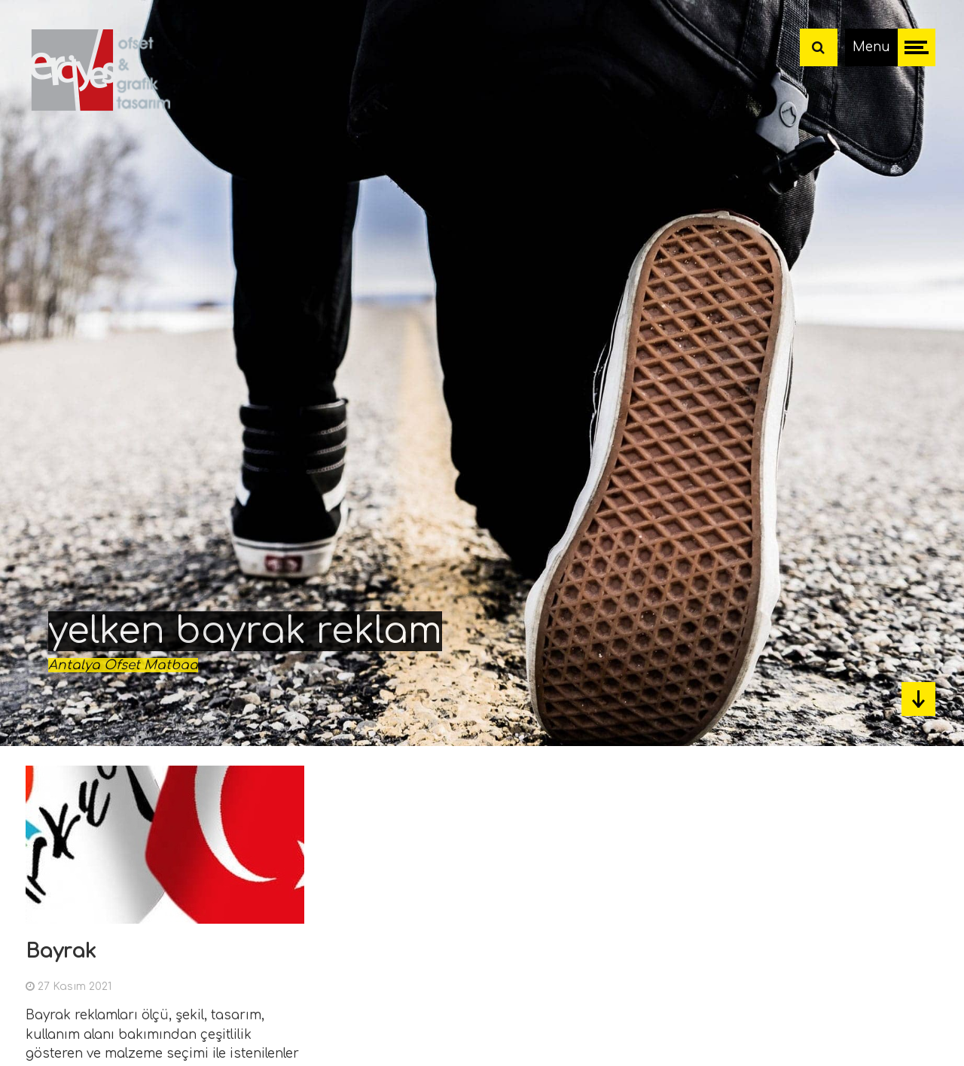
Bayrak (61, 951)
